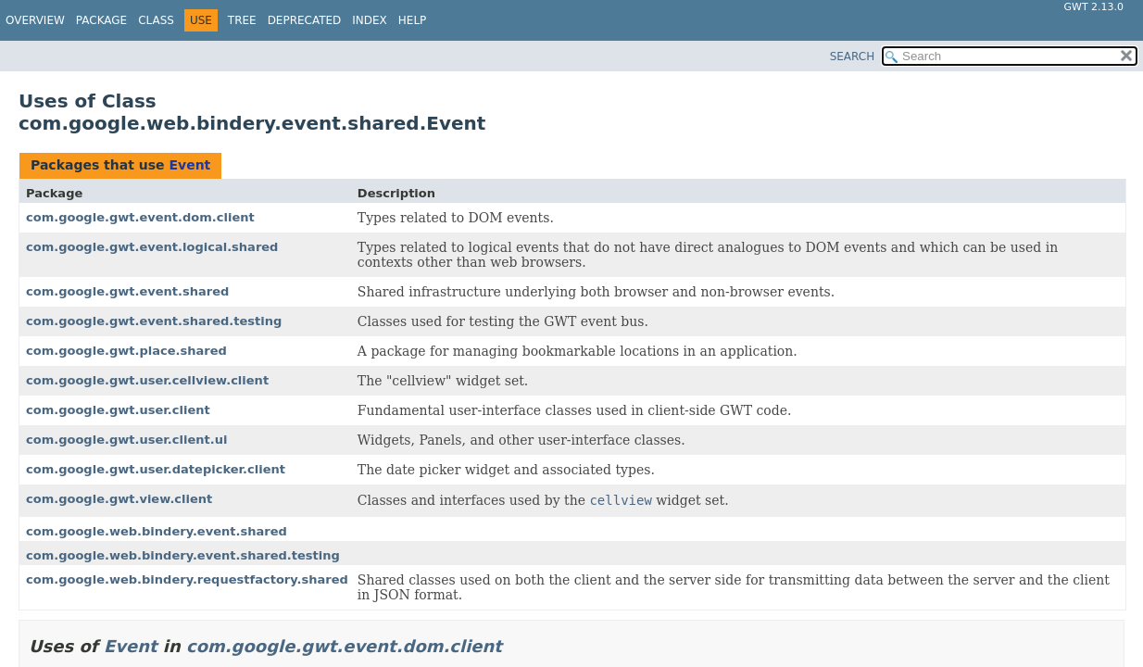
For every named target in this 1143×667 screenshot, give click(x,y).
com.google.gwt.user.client (118, 410)
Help (412, 20)
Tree (242, 20)
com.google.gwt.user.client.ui (126, 440)
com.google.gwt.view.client (119, 499)
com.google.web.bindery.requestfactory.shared (187, 579)
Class (156, 20)
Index (369, 20)
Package (101, 20)
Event (189, 164)
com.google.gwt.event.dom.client (140, 217)
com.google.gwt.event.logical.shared (152, 247)
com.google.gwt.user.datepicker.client (155, 469)
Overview (35, 20)
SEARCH (852, 56)
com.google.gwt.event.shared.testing (154, 321)
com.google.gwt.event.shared (127, 291)
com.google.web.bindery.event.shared (156, 531)
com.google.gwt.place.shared (126, 351)
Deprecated (305, 20)
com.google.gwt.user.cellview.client (147, 380)
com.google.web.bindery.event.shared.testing (183, 555)
